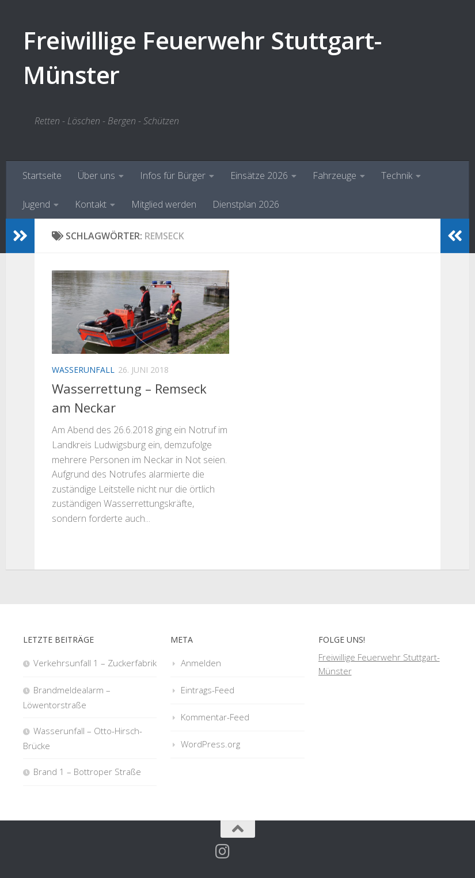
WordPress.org (210, 744)
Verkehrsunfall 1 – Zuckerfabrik (95, 663)
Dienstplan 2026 (245, 204)
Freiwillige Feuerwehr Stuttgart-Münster (202, 57)
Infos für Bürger (173, 175)
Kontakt (91, 204)
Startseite (42, 175)
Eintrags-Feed (207, 690)
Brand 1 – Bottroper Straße (87, 771)
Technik (396, 175)
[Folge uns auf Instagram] (223, 851)
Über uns (96, 175)
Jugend (36, 204)
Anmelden (201, 663)
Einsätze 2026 (259, 175)
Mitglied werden (163, 204)
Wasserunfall (83, 369)
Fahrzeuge (334, 175)
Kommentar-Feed (215, 717)
